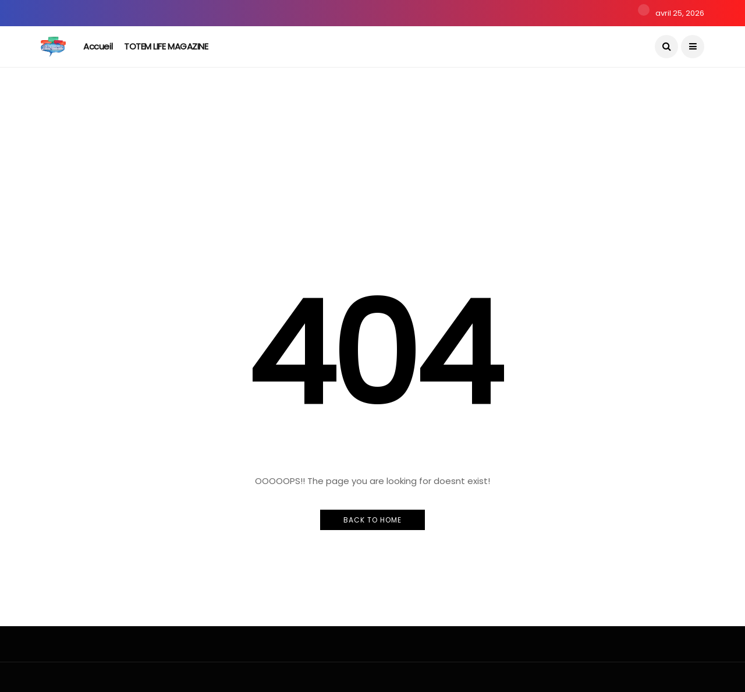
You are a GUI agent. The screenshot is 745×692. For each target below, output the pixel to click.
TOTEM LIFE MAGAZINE (166, 46)
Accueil (97, 46)
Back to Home (372, 520)
